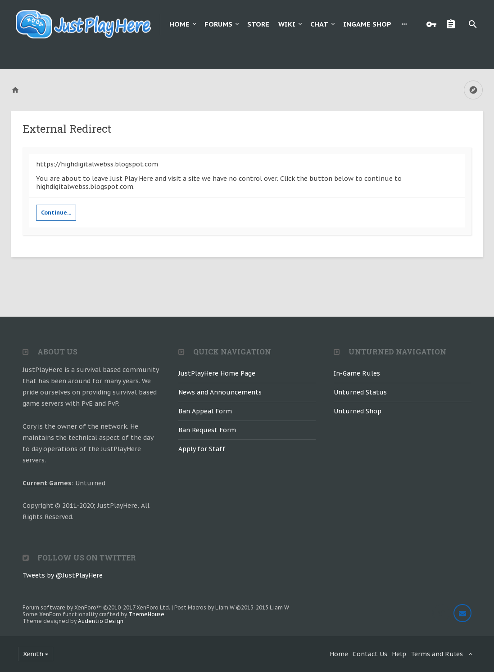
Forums (218, 24)
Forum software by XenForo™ (96, 607)
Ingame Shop (367, 24)
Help (399, 654)
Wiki (286, 24)
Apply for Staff (202, 449)
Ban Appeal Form (205, 411)
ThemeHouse (146, 614)
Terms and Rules (437, 654)
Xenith (33, 654)
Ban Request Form (207, 430)
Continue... (56, 212)
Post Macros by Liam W (231, 607)
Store (258, 24)
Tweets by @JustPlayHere (63, 575)
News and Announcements (220, 392)
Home (179, 24)
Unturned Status (360, 392)
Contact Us (370, 654)
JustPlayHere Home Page (216, 373)
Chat (319, 24)
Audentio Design (100, 621)
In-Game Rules (357, 373)
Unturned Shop (357, 411)
